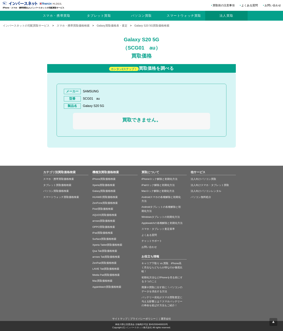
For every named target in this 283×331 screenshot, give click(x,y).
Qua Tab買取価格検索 (104, 250)
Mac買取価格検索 (102, 280)
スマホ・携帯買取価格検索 (58, 178)
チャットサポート (152, 240)
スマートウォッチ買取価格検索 (61, 197)
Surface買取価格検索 (104, 238)
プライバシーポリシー (143, 318)
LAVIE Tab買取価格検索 (105, 268)
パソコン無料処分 (201, 197)
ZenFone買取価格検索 (105, 202)
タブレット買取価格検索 (57, 185)
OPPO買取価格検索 (103, 226)
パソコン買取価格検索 (56, 190)
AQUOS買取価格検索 (104, 214)
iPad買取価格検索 (102, 232)
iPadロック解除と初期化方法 (158, 185)
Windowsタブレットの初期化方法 (161, 216)
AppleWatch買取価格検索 (106, 286)
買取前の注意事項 (224, 5)
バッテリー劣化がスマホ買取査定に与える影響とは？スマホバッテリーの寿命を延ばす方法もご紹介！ (162, 301)
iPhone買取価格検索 (104, 178)
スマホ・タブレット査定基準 (158, 228)
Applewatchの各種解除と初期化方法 (162, 223)
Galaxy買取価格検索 (104, 190)
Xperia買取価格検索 (103, 185)
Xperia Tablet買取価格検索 (107, 244)
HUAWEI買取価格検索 (105, 197)
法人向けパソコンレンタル (206, 190)
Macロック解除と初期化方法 (158, 190)
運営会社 (166, 318)
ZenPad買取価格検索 (104, 262)
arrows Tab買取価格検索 (106, 256)
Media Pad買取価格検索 (106, 274)
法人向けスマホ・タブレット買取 (210, 185)
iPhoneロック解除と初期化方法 (159, 178)
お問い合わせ (273, 5)
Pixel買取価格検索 (102, 208)
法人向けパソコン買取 (203, 178)
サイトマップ (120, 318)
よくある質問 (249, 5)
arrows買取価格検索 (103, 220)
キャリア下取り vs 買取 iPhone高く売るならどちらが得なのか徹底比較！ (162, 267)
